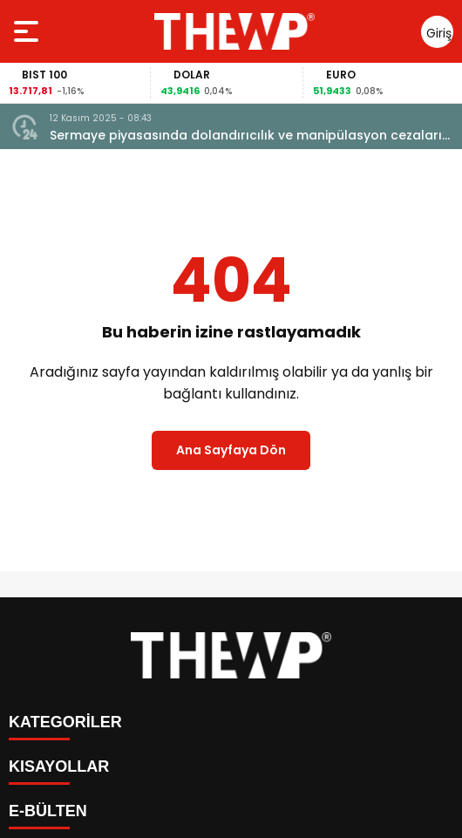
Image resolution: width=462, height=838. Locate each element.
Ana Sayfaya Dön (231, 450)
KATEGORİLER (65, 722)
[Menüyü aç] (28, 31)
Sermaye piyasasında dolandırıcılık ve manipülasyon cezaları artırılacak (246, 135)
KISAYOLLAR (59, 766)
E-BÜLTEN (48, 811)
